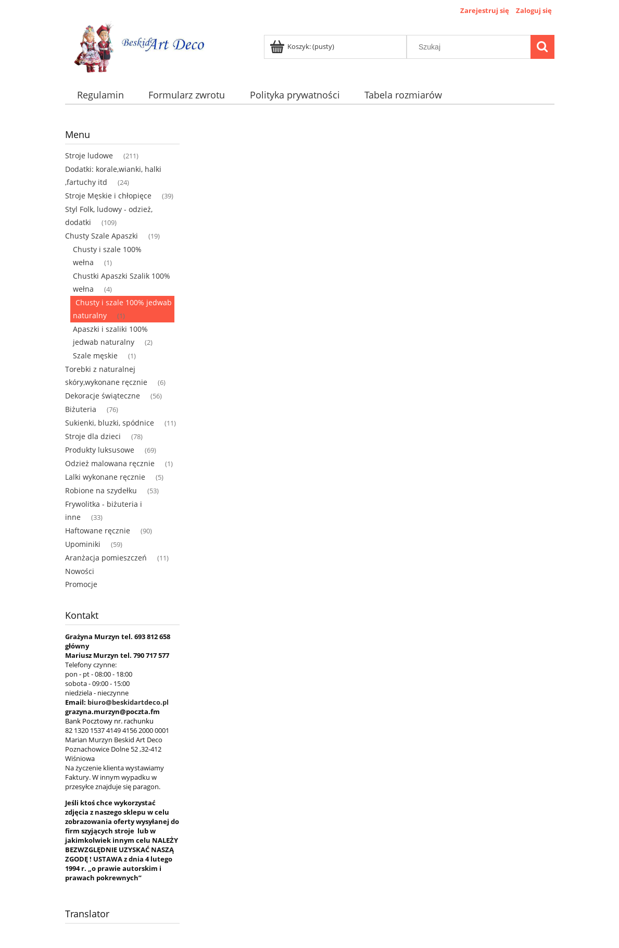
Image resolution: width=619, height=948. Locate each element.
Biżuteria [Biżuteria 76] (80, 409)
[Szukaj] (542, 47)
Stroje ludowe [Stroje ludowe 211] (89, 155)
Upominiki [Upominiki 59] (82, 544)
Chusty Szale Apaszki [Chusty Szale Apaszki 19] (101, 236)
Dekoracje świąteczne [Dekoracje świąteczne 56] (102, 396)
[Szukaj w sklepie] (470, 46)
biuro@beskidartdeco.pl (128, 702)
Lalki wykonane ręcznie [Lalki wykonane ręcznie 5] (105, 477)
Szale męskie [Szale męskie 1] (95, 355)
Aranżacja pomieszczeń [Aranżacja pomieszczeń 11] (106, 558)
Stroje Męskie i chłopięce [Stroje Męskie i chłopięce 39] (108, 196)
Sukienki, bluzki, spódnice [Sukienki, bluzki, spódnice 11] (109, 423)
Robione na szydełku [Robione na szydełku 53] (101, 490)
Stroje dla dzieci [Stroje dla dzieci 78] (93, 436)
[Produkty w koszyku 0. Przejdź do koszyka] (302, 46)
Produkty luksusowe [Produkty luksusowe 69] (99, 450)
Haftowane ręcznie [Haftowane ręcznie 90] (97, 530)
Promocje (81, 584)
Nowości (79, 571)
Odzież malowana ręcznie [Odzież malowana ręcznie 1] (110, 463)
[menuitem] (100, 95)
